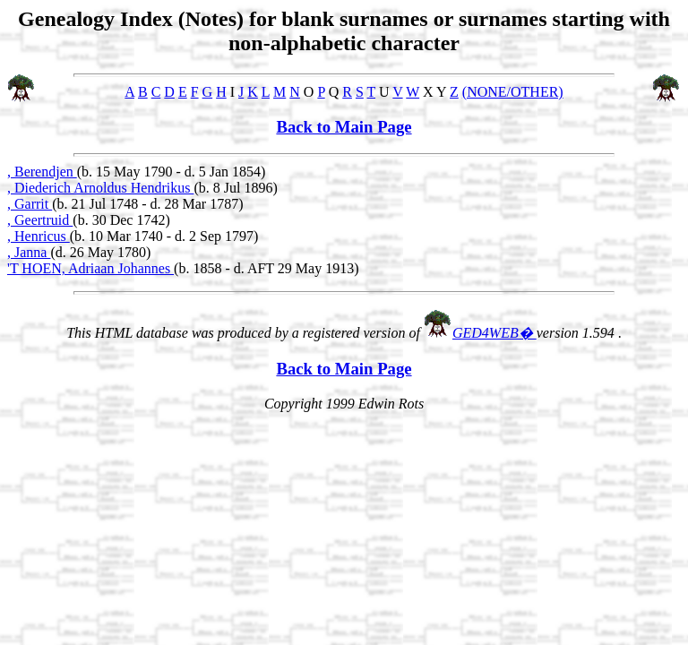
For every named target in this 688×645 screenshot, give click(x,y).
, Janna (28, 252)
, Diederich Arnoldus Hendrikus (100, 187)
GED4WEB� (494, 332)
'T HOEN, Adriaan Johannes (90, 268)
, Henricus (38, 236)
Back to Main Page (343, 126)
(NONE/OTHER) (512, 91)
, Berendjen (42, 171)
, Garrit (29, 203)
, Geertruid (40, 220)
